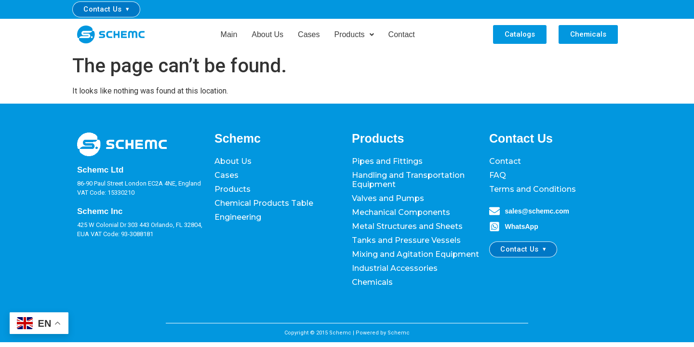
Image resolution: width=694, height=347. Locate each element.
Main (229, 34)
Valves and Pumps (388, 198)
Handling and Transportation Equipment (408, 180)
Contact (401, 34)
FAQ (497, 175)
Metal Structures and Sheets (407, 226)
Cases (309, 34)
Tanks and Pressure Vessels (406, 240)
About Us (267, 34)
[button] (354, 35)
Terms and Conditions (532, 189)
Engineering (237, 217)
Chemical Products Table (263, 203)
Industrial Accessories (395, 268)
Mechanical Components (401, 212)
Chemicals (372, 282)
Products (354, 34)
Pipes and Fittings (387, 161)
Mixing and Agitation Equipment (415, 254)
